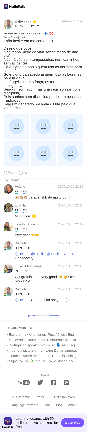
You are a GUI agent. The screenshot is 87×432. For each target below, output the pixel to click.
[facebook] (53, 382)
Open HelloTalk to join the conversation (43, 316)
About (72, 405)
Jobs (47, 405)
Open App (72, 422)
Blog (59, 405)
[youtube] (24, 382)
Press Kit (41, 397)
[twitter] (40, 382)
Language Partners (24, 405)
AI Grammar (21, 397)
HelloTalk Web (64, 397)
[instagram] (66, 382)
